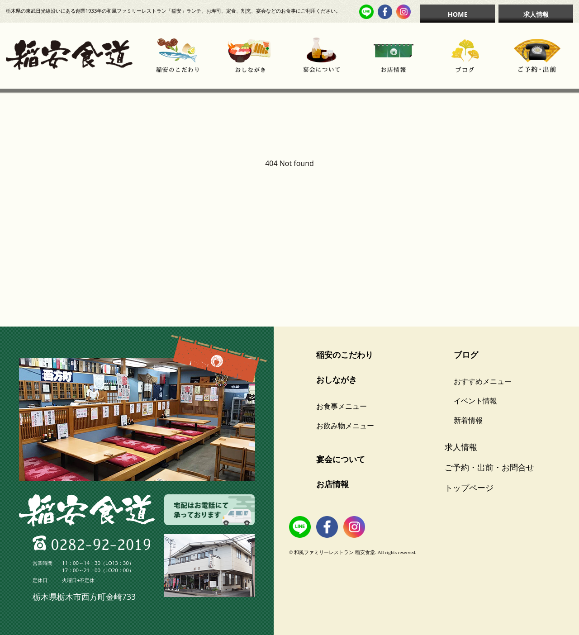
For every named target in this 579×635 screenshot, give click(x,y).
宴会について (340, 459)
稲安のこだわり (344, 354)
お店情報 (332, 484)
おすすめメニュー (483, 381)
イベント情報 (475, 401)
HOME (458, 14)
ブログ (466, 354)
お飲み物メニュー (345, 426)
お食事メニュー (341, 406)
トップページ (469, 487)
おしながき (336, 379)
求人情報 (536, 14)
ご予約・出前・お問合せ (489, 467)
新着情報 (468, 420)
